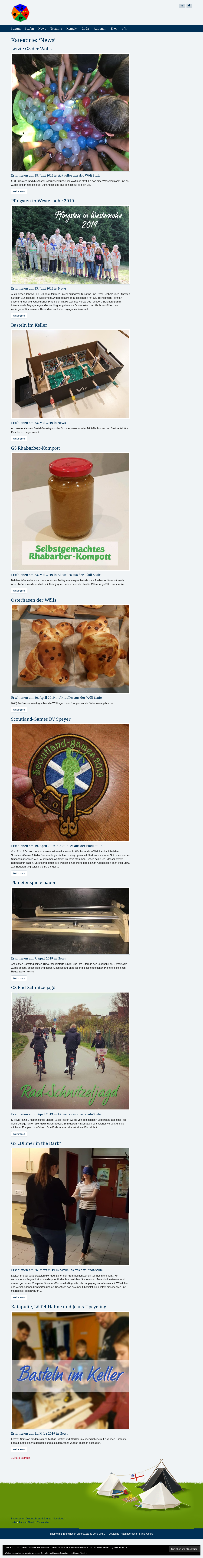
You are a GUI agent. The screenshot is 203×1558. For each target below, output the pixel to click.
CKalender (43, 1522)
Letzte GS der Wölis (31, 49)
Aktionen (100, 28)
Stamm (16, 28)
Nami (31, 1522)
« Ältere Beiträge (20, 1458)
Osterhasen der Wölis (33, 600)
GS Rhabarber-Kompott (35, 448)
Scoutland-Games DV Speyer (41, 719)
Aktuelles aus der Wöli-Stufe (79, 175)
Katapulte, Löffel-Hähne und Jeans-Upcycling (58, 1307)
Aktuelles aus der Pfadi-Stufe (79, 575)
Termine (56, 28)
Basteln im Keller (29, 325)
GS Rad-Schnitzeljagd (33, 987)
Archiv (22, 1522)
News (42, 28)
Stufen (29, 28)
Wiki (14, 1522)
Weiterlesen (19, 191)
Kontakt (71, 28)
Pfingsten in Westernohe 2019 (42, 201)
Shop (114, 28)
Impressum (17, 1518)
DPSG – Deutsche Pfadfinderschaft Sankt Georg (125, 1533)
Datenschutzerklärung (38, 1518)
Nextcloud (58, 1518)
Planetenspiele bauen (34, 882)
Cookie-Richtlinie (80, 1553)
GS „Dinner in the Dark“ (36, 1143)
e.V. (124, 28)
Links (85, 28)
